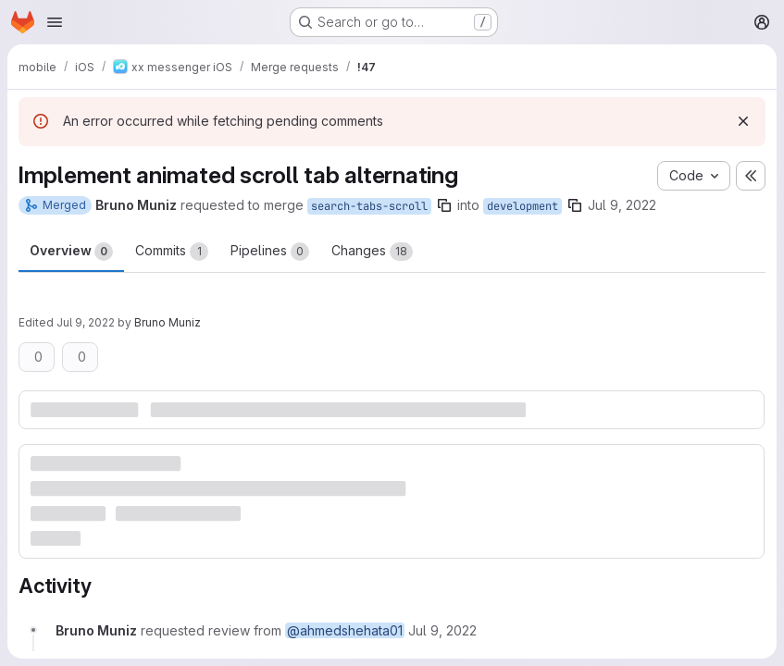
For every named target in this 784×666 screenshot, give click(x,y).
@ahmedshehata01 (345, 630)
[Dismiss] (743, 121)
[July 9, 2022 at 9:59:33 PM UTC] (442, 630)
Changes (372, 251)
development (522, 206)
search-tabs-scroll (369, 206)
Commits (171, 251)
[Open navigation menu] (54, 22)
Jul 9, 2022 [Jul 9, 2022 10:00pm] (85, 322)
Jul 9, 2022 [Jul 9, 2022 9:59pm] (622, 205)
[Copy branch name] (444, 205)
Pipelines (269, 251)
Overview (71, 251)
